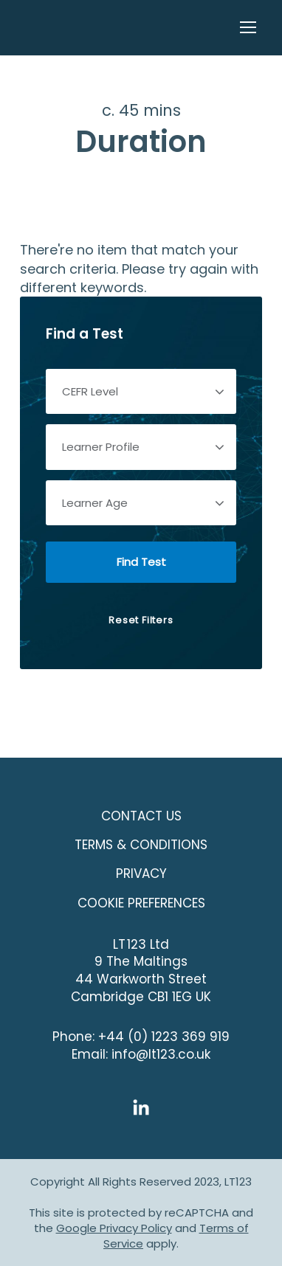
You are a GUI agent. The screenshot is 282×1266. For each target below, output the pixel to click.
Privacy (141, 873)
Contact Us (141, 816)
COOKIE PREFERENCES (141, 903)
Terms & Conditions (141, 845)
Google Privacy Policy (114, 1228)
